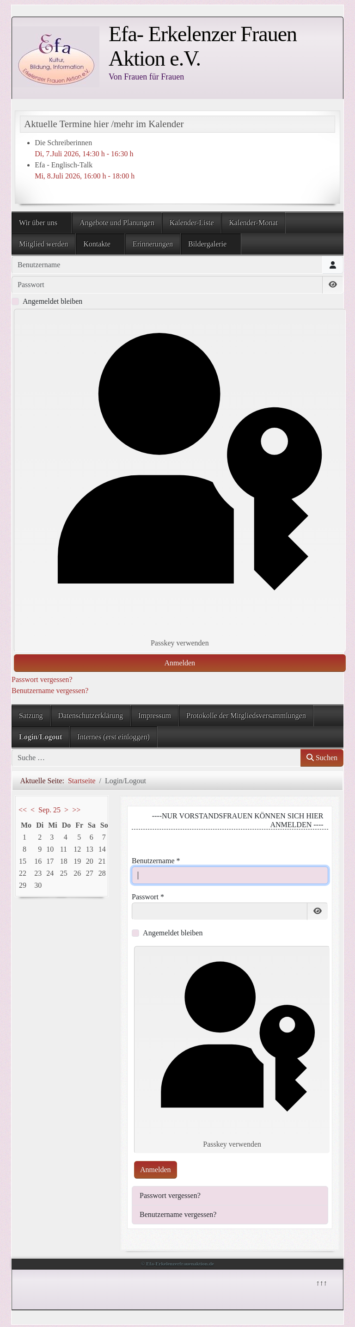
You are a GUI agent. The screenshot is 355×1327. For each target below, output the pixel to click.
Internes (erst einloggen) (113, 737)
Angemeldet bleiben (52, 301)
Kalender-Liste (192, 223)
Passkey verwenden (179, 480)
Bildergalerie (207, 244)
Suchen (321, 758)
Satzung (31, 715)
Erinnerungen (153, 244)
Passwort (148, 897)
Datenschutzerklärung (90, 715)
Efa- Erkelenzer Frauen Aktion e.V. (203, 46)
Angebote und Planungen (117, 223)
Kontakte (96, 244)
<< (22, 810)
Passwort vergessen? (42, 679)
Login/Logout (40, 737)
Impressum (154, 715)
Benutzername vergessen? (50, 690)
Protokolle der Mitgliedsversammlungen (246, 715)
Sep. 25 (49, 810)
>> (76, 810)
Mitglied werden (43, 244)
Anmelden (179, 663)
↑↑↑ (320, 1282)
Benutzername (156, 861)
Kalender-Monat (253, 223)
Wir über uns (38, 223)
